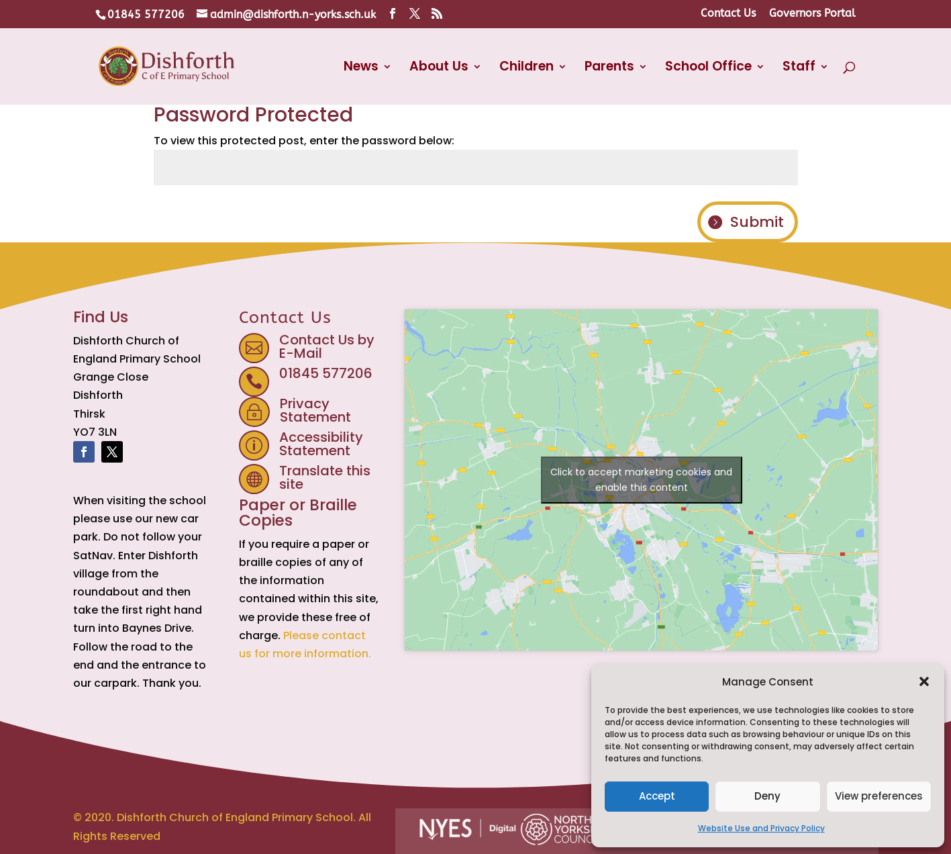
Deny (767, 796)
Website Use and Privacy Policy (761, 828)
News (361, 68)
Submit (757, 221)
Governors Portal (812, 13)
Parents (609, 68)
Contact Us (728, 13)
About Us (438, 68)
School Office (708, 68)
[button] (924, 681)
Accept (657, 796)
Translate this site (324, 477)
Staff (799, 68)
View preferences (879, 796)
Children (526, 68)
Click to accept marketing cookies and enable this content (641, 479)
